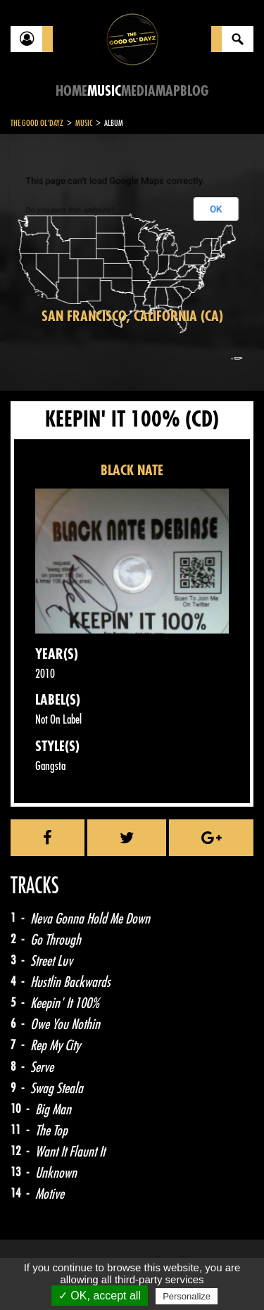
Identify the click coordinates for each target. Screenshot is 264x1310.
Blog (194, 91)
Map (168, 91)
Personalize (186, 1296)
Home (71, 91)
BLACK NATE (132, 470)
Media (138, 91)
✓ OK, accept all (99, 1296)
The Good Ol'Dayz (37, 123)
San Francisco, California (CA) (132, 316)
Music (104, 91)
